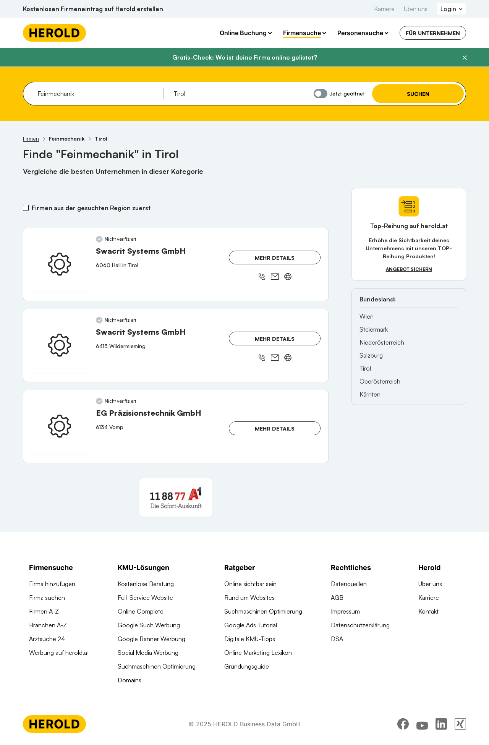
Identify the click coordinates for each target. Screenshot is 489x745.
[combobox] (97, 93)
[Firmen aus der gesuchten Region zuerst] (26, 208)
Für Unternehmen (433, 33)
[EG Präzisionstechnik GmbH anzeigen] (59, 426)
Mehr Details (275, 257)
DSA (337, 639)
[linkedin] (441, 724)
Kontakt (428, 611)
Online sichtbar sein (250, 584)
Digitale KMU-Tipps (249, 639)
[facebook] (403, 724)
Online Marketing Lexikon (258, 652)
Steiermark (373, 329)
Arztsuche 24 (47, 639)
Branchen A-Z (48, 625)
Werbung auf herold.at (59, 652)
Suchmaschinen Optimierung (157, 666)
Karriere (384, 9)
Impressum (345, 611)
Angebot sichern (409, 269)
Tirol (365, 368)
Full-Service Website (145, 597)
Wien (366, 316)
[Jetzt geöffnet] (320, 93)
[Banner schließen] (464, 57)
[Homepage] (54, 33)
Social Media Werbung (148, 652)
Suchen (418, 94)
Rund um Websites (249, 597)
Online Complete (141, 611)
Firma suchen (47, 597)
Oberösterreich (379, 381)
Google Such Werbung (149, 625)
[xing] (460, 724)
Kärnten (370, 394)
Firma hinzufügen (52, 584)
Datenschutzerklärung (360, 625)
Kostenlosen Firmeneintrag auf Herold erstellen (93, 9)
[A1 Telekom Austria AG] (175, 497)
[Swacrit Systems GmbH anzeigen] (59, 264)
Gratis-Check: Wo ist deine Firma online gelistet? (244, 57)
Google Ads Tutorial (250, 625)
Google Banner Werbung (151, 639)
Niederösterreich (381, 342)
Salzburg (371, 355)
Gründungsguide (246, 666)
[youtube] (422, 724)
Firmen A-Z (44, 611)
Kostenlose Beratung (146, 584)
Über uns (415, 9)
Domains (129, 680)
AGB (337, 597)
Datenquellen (349, 584)
